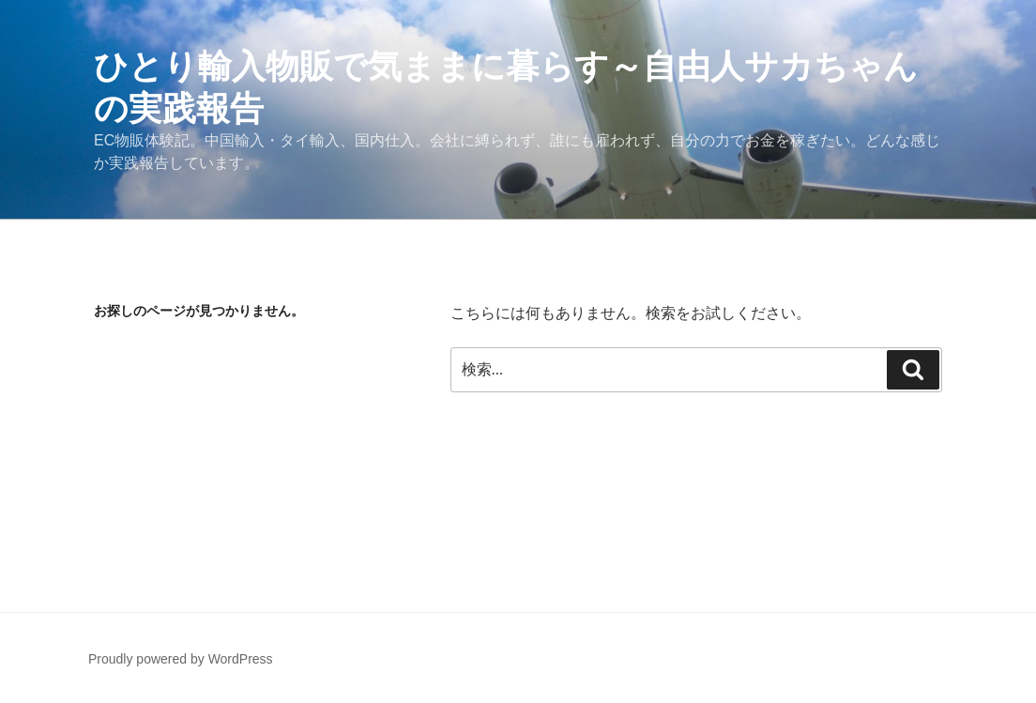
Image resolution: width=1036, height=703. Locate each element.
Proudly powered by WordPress (180, 658)
